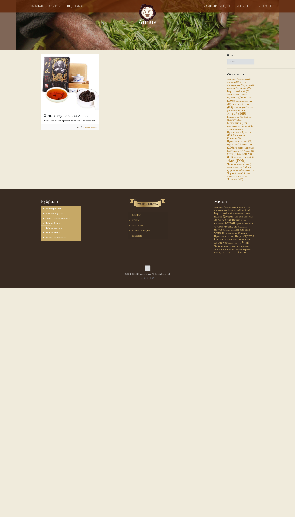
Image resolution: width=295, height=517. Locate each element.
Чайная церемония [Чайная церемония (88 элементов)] (239, 169)
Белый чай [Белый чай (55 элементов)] (243, 88)
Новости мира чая (54, 213)
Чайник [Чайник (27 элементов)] (249, 170)
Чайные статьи (52, 232)
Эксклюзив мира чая (55, 237)
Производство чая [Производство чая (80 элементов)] (239, 141)
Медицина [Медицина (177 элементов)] (237, 123)
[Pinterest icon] (145, 278)
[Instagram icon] (147, 278)
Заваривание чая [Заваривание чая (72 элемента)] (244, 216)
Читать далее (90, 127)
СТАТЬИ (136, 220)
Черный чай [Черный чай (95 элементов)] (236, 173)
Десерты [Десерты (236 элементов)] (228, 216)
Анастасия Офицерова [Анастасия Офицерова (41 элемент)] (239, 79)
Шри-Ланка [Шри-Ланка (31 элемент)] (223, 253)
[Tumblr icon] (150, 278)
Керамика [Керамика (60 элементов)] (238, 110)
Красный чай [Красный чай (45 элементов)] (235, 117)
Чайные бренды (53, 223)
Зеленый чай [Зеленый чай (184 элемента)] (238, 105)
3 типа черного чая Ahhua (66, 115)
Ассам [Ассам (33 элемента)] (250, 85)
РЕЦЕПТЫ (137, 236)
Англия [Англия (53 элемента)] (233, 82)
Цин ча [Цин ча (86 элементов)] (248, 157)
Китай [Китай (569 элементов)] (236, 113)
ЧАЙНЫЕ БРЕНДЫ (141, 230)
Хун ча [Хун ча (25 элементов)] (237, 157)
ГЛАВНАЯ (136, 215)
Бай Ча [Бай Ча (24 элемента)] (231, 88)
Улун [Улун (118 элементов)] (233, 153)
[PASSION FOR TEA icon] (153, 278)
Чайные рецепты (53, 228)
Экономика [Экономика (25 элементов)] (241, 176)
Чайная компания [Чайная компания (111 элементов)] (240, 164)
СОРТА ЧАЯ (137, 225)
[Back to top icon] (147, 268)
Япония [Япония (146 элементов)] (235, 179)
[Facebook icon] (142, 278)
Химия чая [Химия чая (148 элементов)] (240, 155)
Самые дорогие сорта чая (58, 218)
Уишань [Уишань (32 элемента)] (249, 151)
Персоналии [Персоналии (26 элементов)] (233, 126)
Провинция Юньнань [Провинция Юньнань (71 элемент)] (236, 232)
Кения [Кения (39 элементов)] (243, 220)
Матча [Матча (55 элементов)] (236, 120)
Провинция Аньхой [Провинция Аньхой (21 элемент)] (235, 129)
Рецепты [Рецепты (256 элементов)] (239, 145)
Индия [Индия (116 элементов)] (240, 107)
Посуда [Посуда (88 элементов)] (246, 126)
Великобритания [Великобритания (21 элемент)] (234, 94)
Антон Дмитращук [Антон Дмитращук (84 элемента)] (236, 84)
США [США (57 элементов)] (225, 239)
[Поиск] (240, 61)
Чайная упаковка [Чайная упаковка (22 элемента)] (234, 167)
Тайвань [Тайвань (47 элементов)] (237, 151)
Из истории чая (53, 208)
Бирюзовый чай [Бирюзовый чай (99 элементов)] (238, 91)
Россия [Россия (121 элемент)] (241, 147)
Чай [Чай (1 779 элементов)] (236, 160)
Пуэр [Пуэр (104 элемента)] (233, 144)
